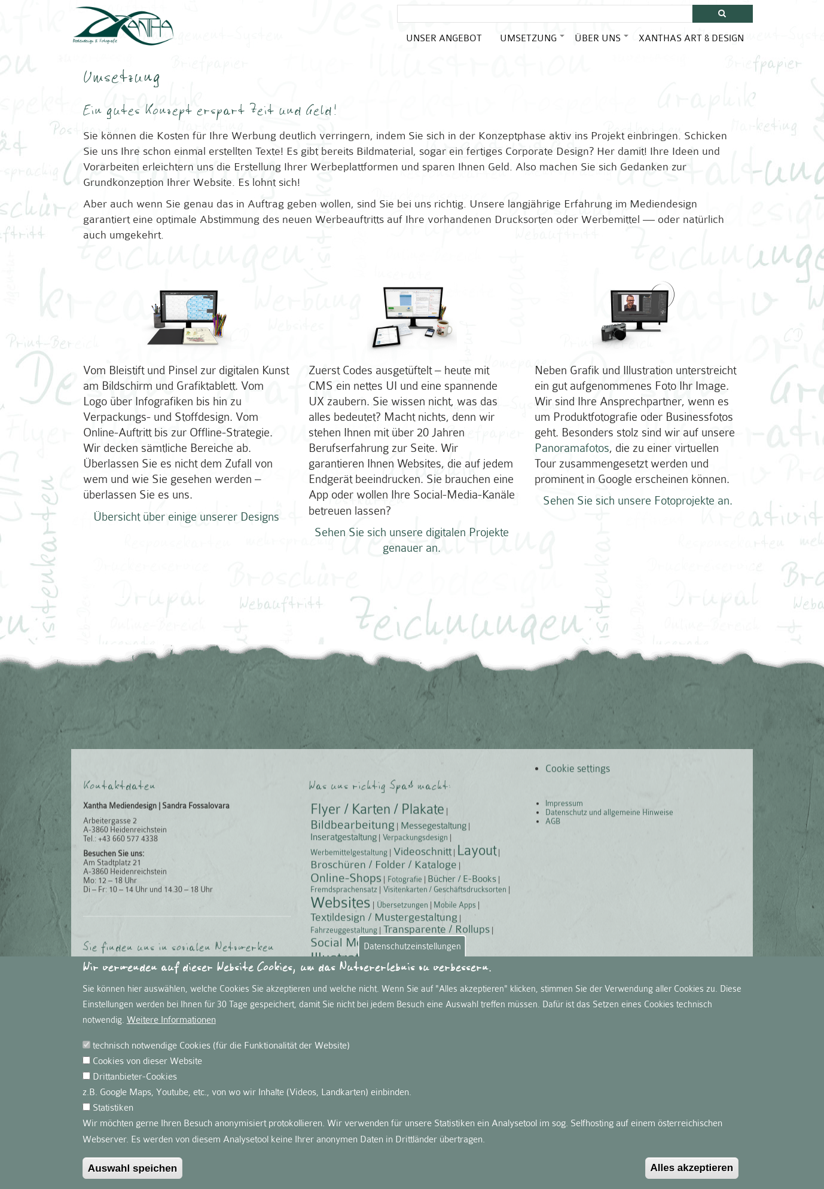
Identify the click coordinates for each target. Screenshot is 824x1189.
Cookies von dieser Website (147, 1068)
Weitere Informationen (171, 1027)
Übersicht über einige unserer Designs (186, 511)
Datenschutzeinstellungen (412, 953)
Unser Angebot (444, 38)
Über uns (602, 42)
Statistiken (113, 1115)
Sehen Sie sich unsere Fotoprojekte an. (638, 496)
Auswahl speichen (133, 1176)
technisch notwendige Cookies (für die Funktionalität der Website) (221, 1053)
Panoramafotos (572, 443)
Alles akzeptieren (692, 1175)
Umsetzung (533, 42)
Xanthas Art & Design (691, 38)
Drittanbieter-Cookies (135, 1084)
